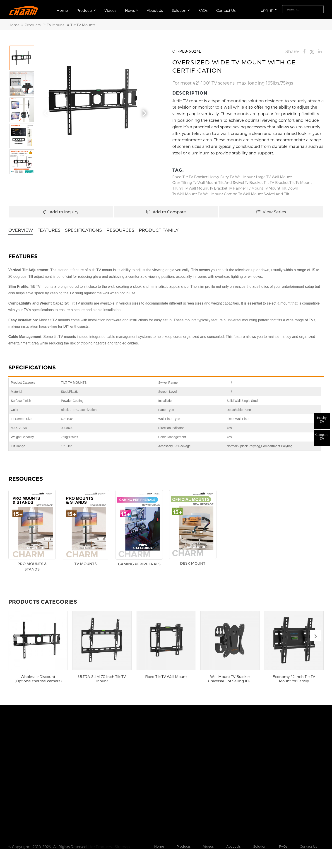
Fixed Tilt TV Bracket (189, 175)
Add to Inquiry (60, 209)
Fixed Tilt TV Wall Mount (166, 675)
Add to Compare (166, 209)
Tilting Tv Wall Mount (190, 186)
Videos (110, 8)
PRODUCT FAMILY (159, 228)
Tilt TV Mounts (82, 23)
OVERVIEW (20, 228)
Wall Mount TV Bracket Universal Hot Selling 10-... (230, 677)
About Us (155, 8)
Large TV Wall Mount (274, 175)
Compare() (321, 436)
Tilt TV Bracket (276, 180)
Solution (181, 8)
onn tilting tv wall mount (194, 180)
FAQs (202, 8)
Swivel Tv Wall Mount (26, 826)
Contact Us (226, 8)
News (131, 8)
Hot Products (100, 821)
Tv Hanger (237, 186)
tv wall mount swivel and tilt (263, 192)
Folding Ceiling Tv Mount (68, 826)
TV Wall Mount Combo (217, 192)
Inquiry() (322, 419)
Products (86, 8)
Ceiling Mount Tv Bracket (113, 826)
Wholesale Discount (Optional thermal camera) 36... (38, 677)
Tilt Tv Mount (300, 180)
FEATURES (48, 228)
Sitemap (122, 821)
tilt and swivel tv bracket (240, 180)
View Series (271, 209)
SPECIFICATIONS (83, 228)
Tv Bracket (218, 186)
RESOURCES (120, 228)
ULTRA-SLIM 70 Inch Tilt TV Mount (102, 677)
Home (62, 8)
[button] (144, 110)
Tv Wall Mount (184, 192)
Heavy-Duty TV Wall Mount (231, 175)
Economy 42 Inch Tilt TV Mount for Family (294, 677)
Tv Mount (255, 186)
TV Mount (55, 23)
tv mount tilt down (281, 186)
